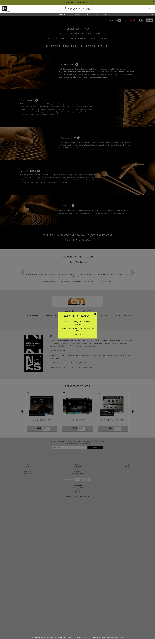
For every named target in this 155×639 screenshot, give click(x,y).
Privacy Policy (114, 637)
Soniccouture (77, 9)
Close (121, 637)
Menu (67, 14)
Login (151, 14)
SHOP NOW (77, 334)
